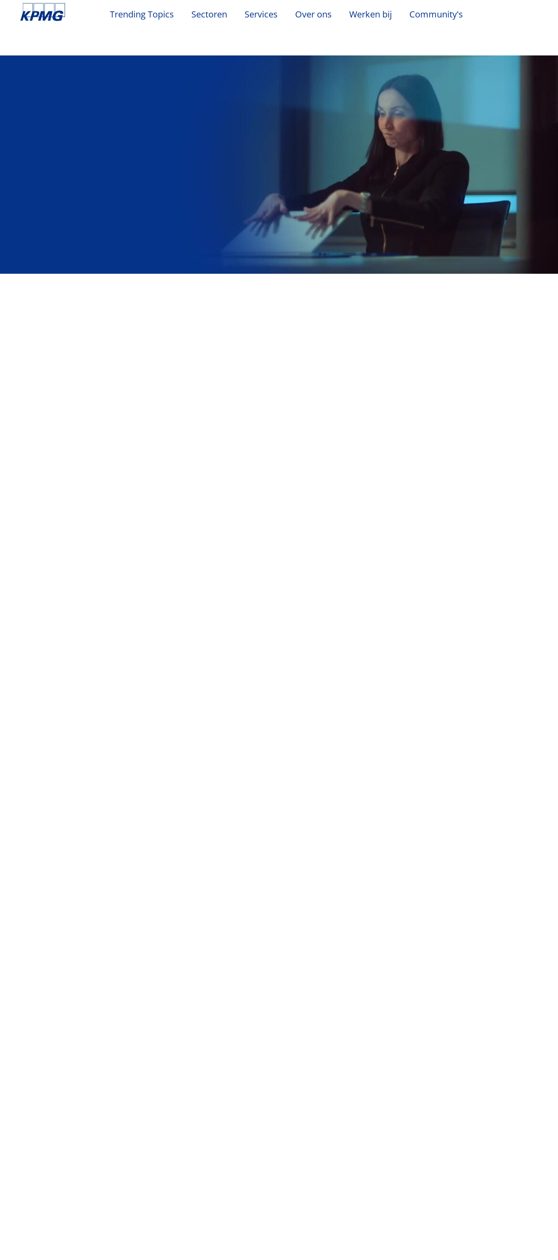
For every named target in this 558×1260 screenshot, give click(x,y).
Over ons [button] (313, 15)
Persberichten (123, 1182)
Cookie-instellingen (365, 1229)
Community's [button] (436, 15)
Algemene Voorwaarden (66, 1100)
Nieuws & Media (131, 1134)
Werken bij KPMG (50, 1182)
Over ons (38, 1134)
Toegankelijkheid (220, 1086)
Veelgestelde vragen (360, 1086)
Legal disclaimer (52, 1086)
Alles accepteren (488, 1229)
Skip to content (68, 12)
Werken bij (375, 14)
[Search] (511, 16)
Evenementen (123, 1150)
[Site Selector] (530, 16)
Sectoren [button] (209, 15)
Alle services (279, 1051)
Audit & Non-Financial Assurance (211, 1155)
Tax (184, 1191)
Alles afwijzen (427, 1229)
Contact (35, 1150)
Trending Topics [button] (142, 15)
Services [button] (261, 15)
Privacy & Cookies (135, 1086)
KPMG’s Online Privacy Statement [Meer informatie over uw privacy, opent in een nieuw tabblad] (252, 1251)
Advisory (193, 1175)
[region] (279, 1229)
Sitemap (287, 1086)
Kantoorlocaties (48, 1166)
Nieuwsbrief (120, 1166)
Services (194, 1134)
